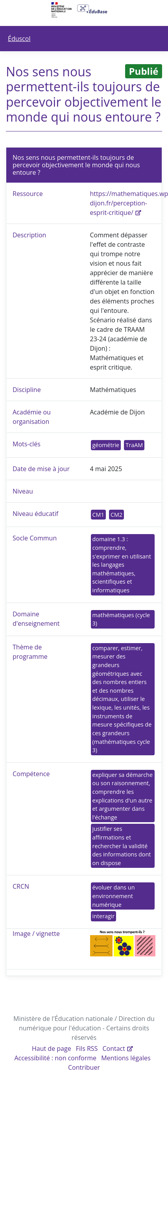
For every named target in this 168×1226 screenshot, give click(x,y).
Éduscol (19, 38)
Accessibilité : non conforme (55, 1058)
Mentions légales (125, 1058)
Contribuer (84, 1067)
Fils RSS (87, 1048)
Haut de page (51, 1048)
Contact (114, 1048)
